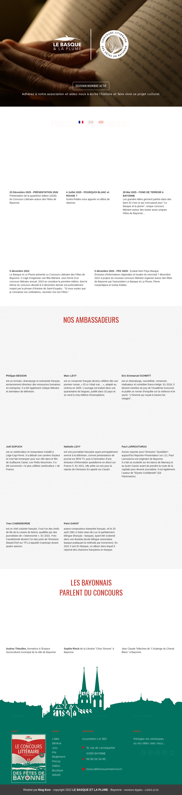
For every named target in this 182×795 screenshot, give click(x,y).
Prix (54, 752)
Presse (56, 761)
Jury (54, 748)
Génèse (56, 743)
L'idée (55, 739)
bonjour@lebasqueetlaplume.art (104, 769)
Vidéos (56, 766)
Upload (56, 775)
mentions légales (133, 790)
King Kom (44, 789)
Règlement (58, 757)
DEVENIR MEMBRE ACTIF (91, 86)
